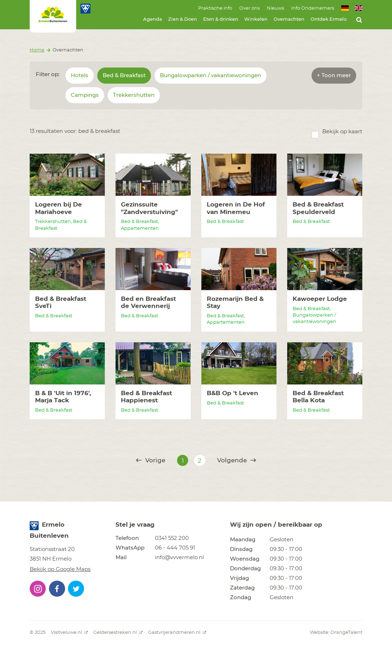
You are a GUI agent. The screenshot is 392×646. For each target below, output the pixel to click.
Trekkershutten (134, 95)
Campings (85, 95)
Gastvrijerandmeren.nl (177, 632)
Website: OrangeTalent (336, 632)
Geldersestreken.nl (118, 632)
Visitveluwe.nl (69, 632)
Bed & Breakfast (124, 75)
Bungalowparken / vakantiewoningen (210, 75)
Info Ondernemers (312, 8)
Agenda (152, 19)
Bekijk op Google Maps (60, 569)
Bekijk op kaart (342, 131)
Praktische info (215, 8)
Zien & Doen (182, 19)
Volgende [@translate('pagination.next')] (236, 460)
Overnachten (289, 19)
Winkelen (256, 19)
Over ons (249, 8)
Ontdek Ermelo (328, 19)
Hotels (79, 75)
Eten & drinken (220, 19)
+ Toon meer (334, 75)
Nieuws (275, 8)
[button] (38, 589)
